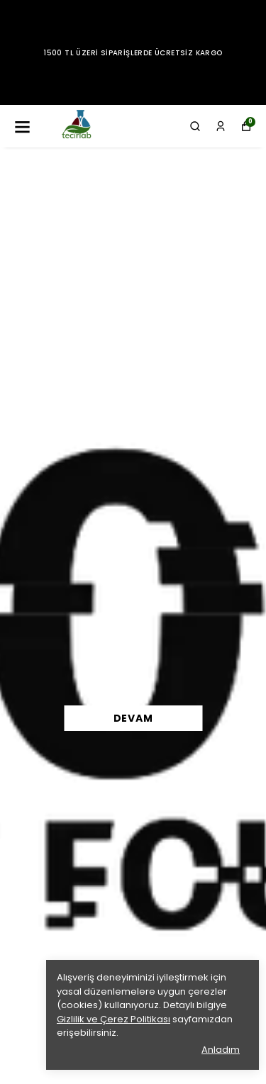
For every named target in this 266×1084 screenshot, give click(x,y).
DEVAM (133, 718)
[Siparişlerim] (220, 126)
